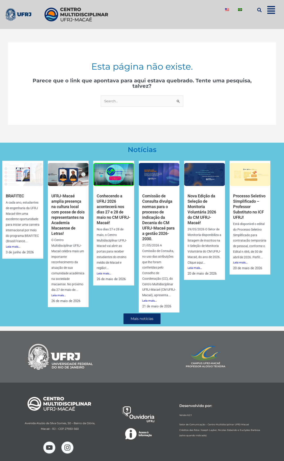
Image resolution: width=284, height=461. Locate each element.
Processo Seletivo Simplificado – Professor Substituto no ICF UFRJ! (249, 206)
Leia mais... (13, 246)
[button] (271, 10)
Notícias (142, 149)
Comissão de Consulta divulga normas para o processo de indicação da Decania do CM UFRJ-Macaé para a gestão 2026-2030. (158, 217)
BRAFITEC (15, 196)
